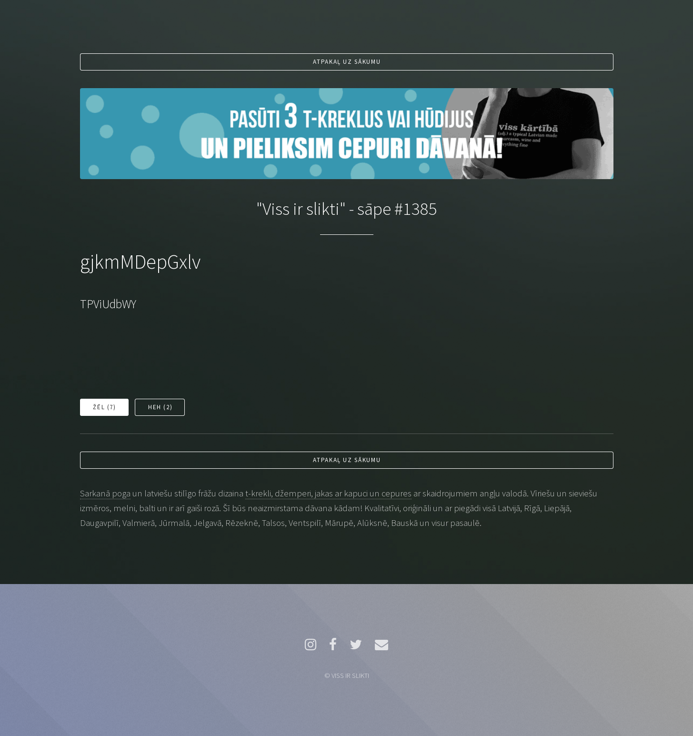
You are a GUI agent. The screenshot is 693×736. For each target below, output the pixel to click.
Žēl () (104, 407)
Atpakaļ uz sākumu (347, 62)
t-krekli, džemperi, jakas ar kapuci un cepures (328, 493)
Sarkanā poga (105, 493)
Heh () (160, 407)
